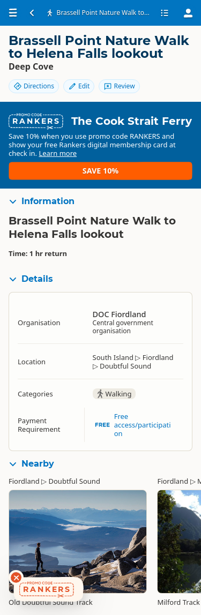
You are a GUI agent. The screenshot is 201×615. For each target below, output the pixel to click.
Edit (79, 86)
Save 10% (100, 171)
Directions (33, 86)
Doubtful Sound (74, 481)
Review (119, 86)
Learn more (58, 153)
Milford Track (178, 602)
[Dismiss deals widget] (16, 577)
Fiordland (24, 481)
